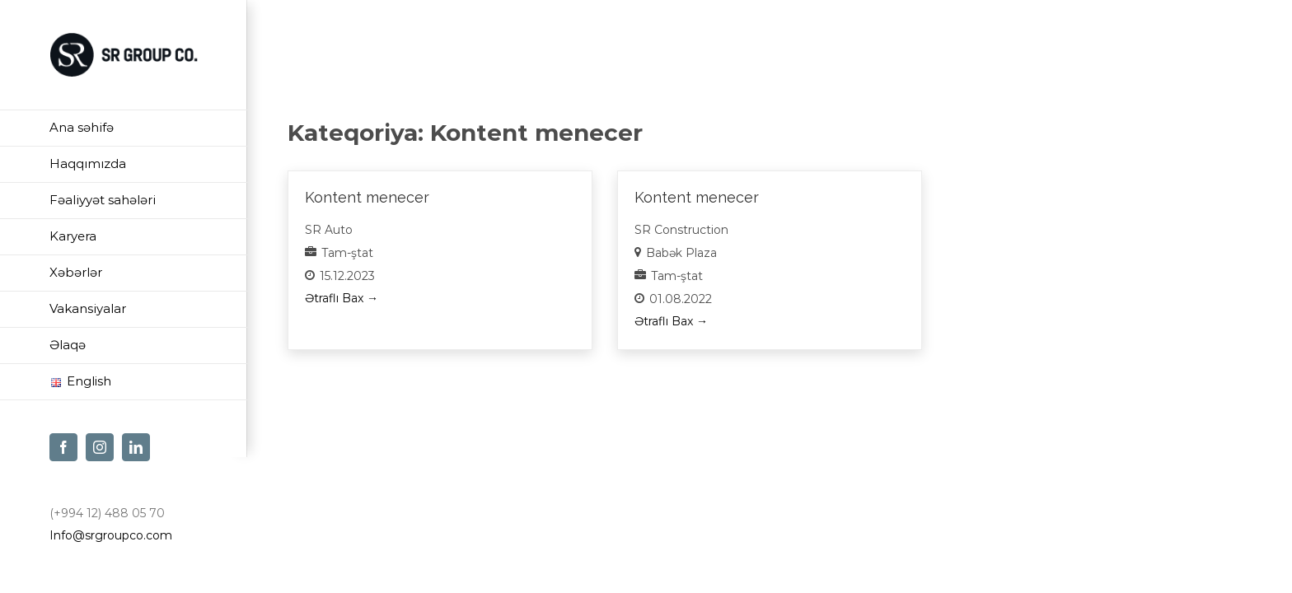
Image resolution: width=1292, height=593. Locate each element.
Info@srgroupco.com (110, 535)
